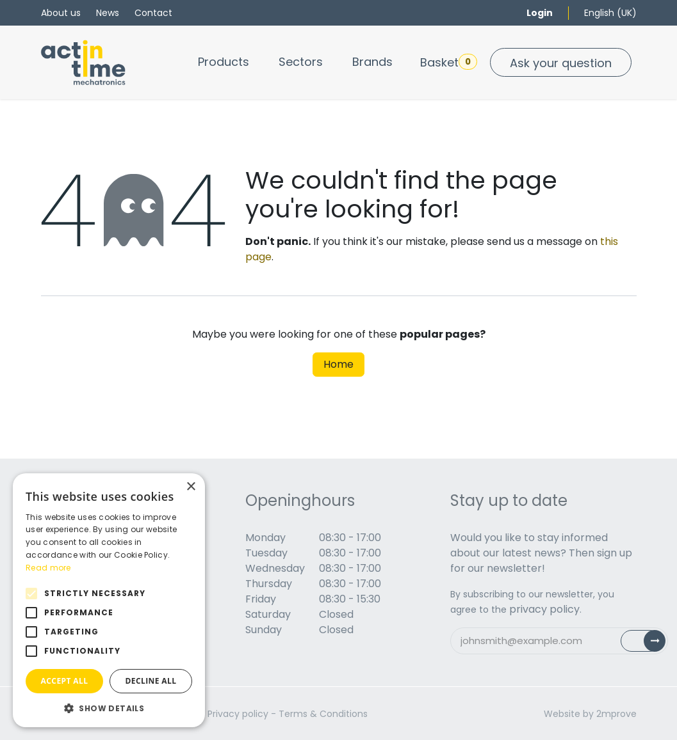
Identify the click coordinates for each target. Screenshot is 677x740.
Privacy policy (238, 713)
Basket (448, 62)
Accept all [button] (64, 680)
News (107, 12)
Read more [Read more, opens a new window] (48, 567)
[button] (109, 708)
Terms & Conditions (323, 713)
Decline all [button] (151, 680)
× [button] (190, 487)
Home (338, 364)
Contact (153, 12)
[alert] (109, 600)
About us (61, 12)
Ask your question (561, 63)
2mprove (616, 713)
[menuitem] (223, 61)
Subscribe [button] (650, 643)
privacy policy (544, 609)
